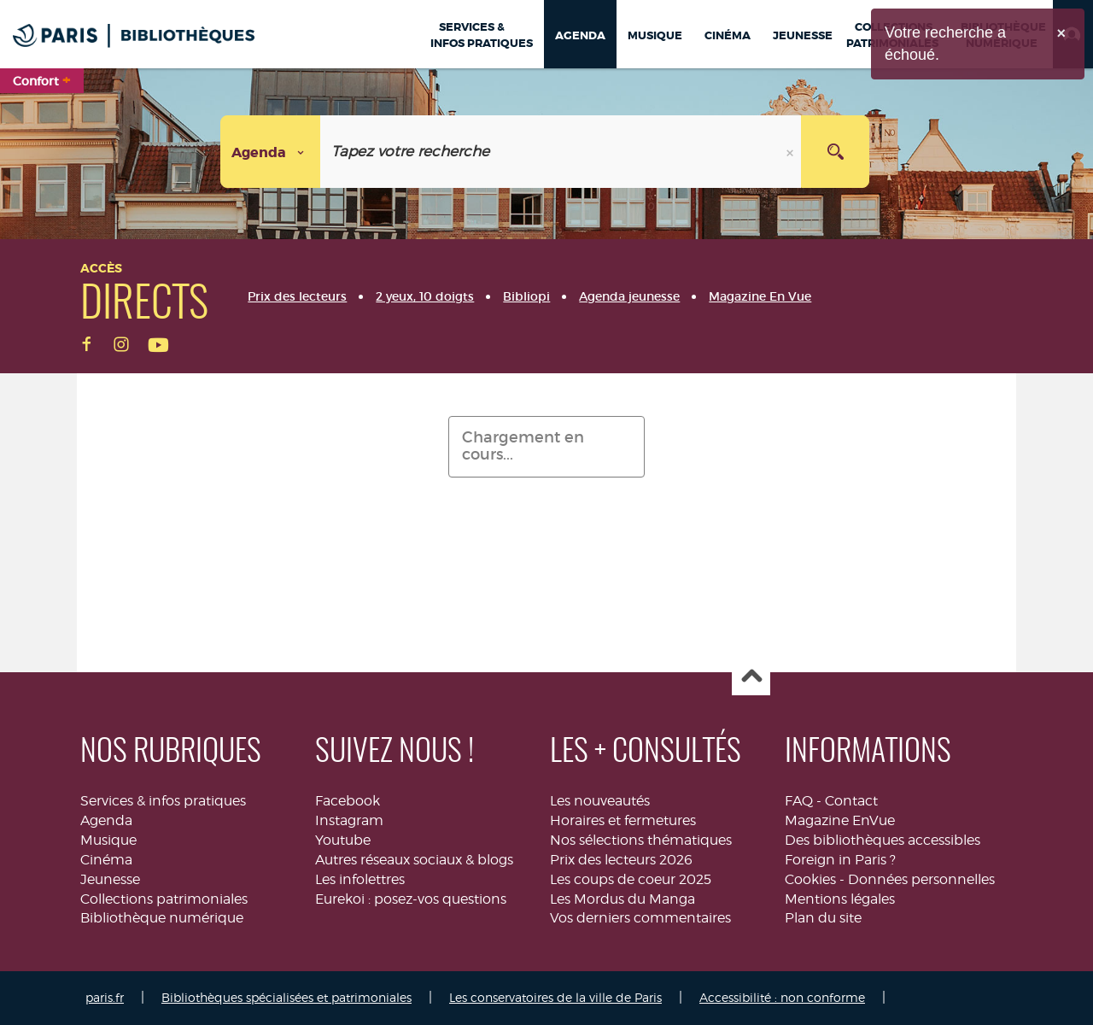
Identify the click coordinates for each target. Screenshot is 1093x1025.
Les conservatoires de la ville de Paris (555, 997)
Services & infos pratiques (163, 801)
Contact (851, 801)
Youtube (343, 840)
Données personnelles (921, 879)
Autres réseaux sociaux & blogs (414, 860)
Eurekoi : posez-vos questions (410, 899)
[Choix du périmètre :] (270, 151)
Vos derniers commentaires (640, 918)
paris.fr (104, 997)
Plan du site (823, 918)
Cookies (810, 879)
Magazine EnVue (840, 820)
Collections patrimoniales (164, 899)
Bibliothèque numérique (161, 918)
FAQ (799, 801)
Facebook (347, 801)
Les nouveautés (600, 801)
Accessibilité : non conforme (782, 997)
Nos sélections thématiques (641, 840)
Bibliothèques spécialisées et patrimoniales (286, 997)
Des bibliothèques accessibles (882, 840)
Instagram (349, 820)
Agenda (106, 820)
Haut (751, 677)
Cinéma (106, 860)
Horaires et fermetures (623, 820)
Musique (108, 840)
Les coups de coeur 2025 (630, 879)
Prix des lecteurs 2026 (621, 860)
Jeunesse (110, 879)
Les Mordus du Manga (622, 899)
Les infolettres (360, 879)
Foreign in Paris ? (840, 860)
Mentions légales (840, 899)
